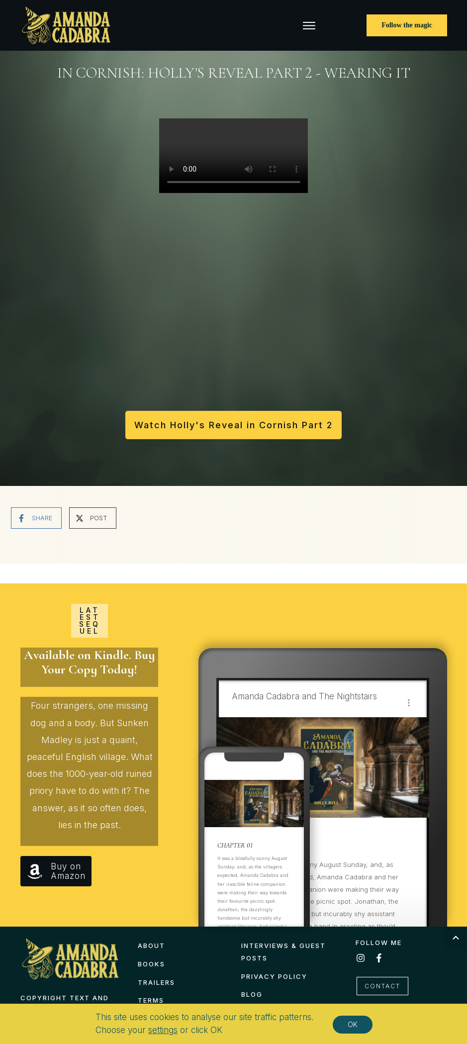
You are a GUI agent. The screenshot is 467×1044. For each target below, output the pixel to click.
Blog (252, 994)
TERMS (151, 1000)
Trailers (156, 982)
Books (151, 964)
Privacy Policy (274, 976)
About (151, 945)
